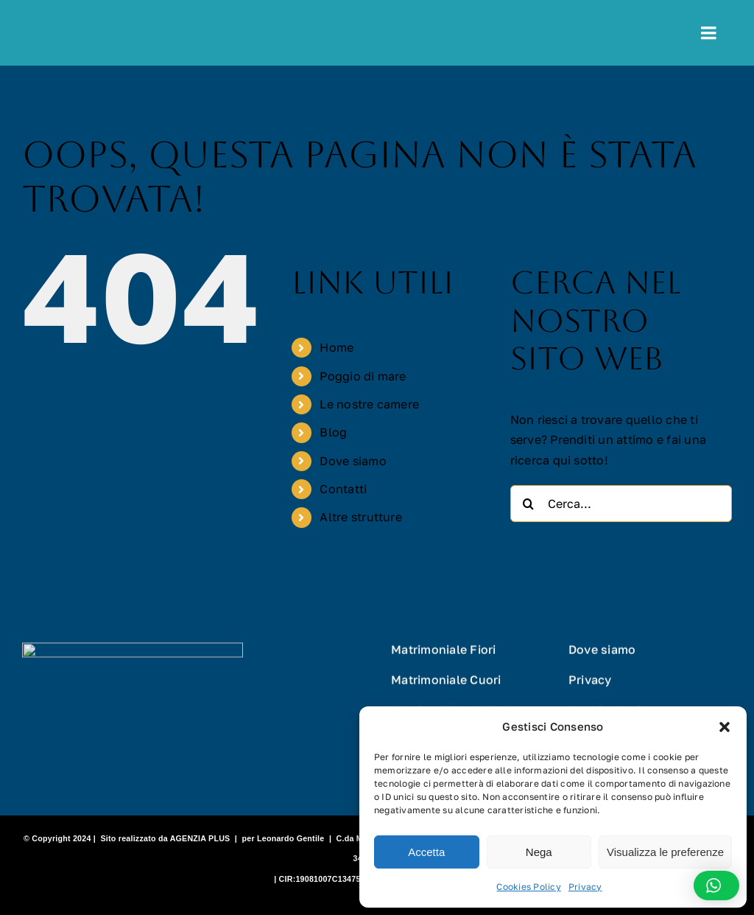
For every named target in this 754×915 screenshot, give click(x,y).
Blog (333, 432)
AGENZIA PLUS (200, 838)
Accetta (426, 852)
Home (336, 347)
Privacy (585, 886)
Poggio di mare (363, 376)
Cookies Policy (528, 886)
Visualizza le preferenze (665, 852)
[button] (724, 727)
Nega (539, 852)
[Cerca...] (621, 503)
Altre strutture (361, 516)
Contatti (343, 488)
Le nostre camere (369, 404)
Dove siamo (353, 460)
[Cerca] (528, 503)
